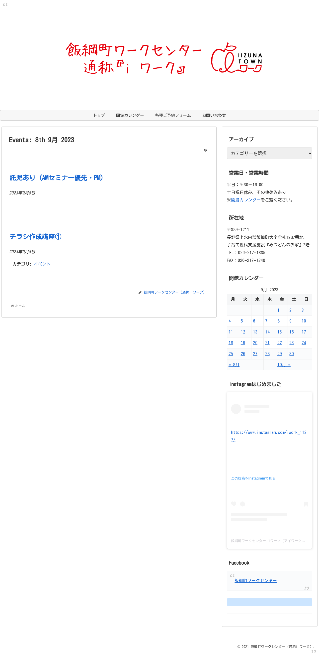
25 (231, 353)
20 (255, 342)
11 (231, 332)
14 (267, 332)
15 (279, 332)
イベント (42, 264)
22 (279, 342)
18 (231, 342)
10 (304, 321)
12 (243, 332)
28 (267, 353)
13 (255, 332)
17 (304, 332)
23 (291, 342)
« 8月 (234, 364)
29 (279, 353)
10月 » (284, 364)
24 (304, 342)
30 (291, 353)
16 (291, 332)
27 (255, 353)
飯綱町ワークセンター (256, 580)
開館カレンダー (246, 200)
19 (243, 342)
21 (267, 342)
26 (243, 353)
